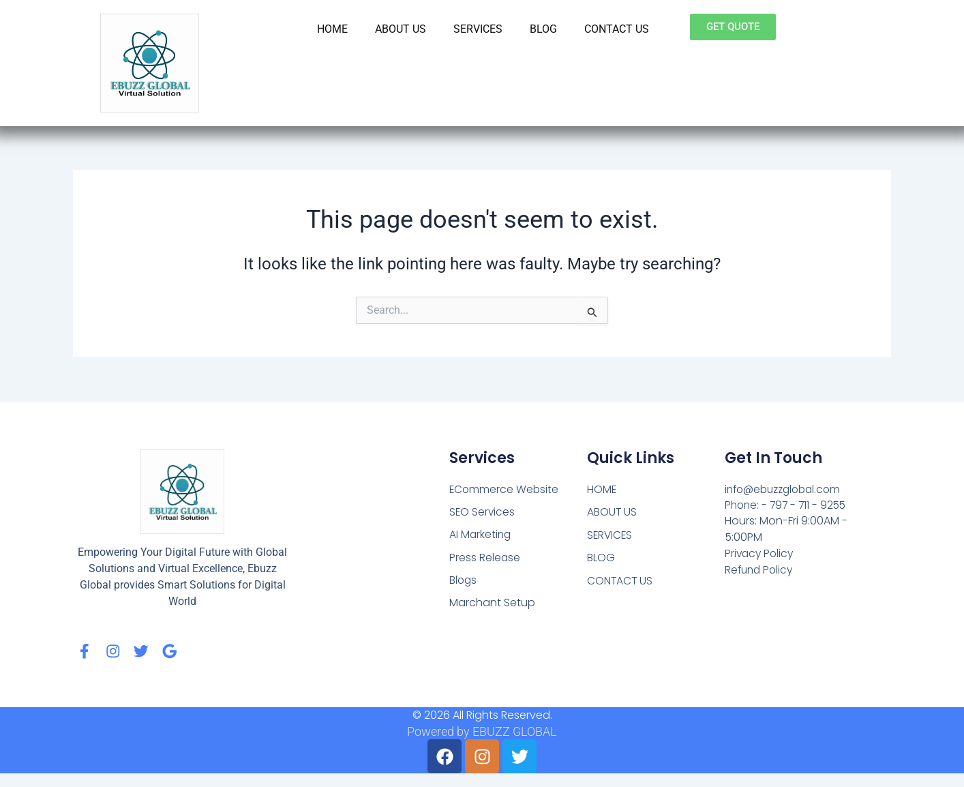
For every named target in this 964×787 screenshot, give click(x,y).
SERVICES (477, 29)
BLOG (543, 29)
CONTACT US (616, 29)
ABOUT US (400, 29)
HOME (332, 29)
